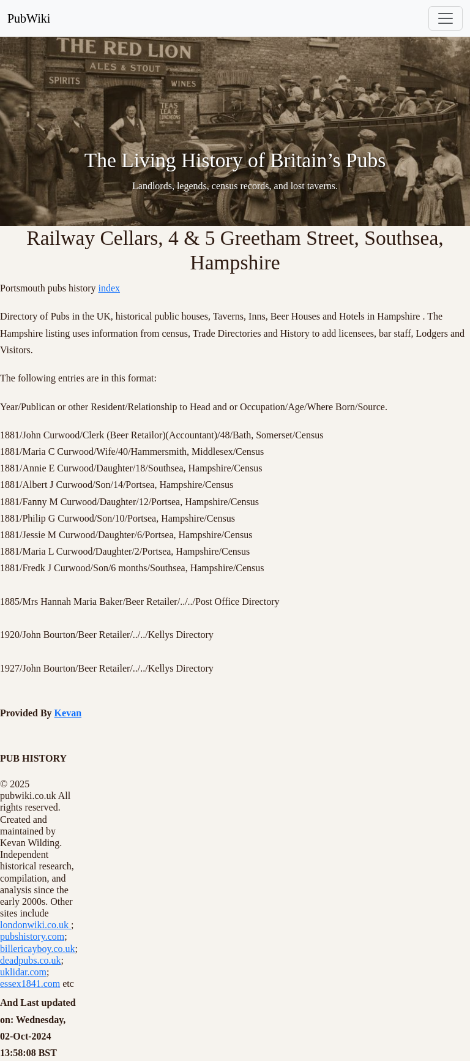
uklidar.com (23, 972)
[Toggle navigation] (445, 18)
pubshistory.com (32, 936)
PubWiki (28, 18)
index (109, 288)
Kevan (67, 713)
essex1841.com (30, 983)
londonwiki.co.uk (35, 925)
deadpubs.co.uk (30, 960)
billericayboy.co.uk (37, 948)
